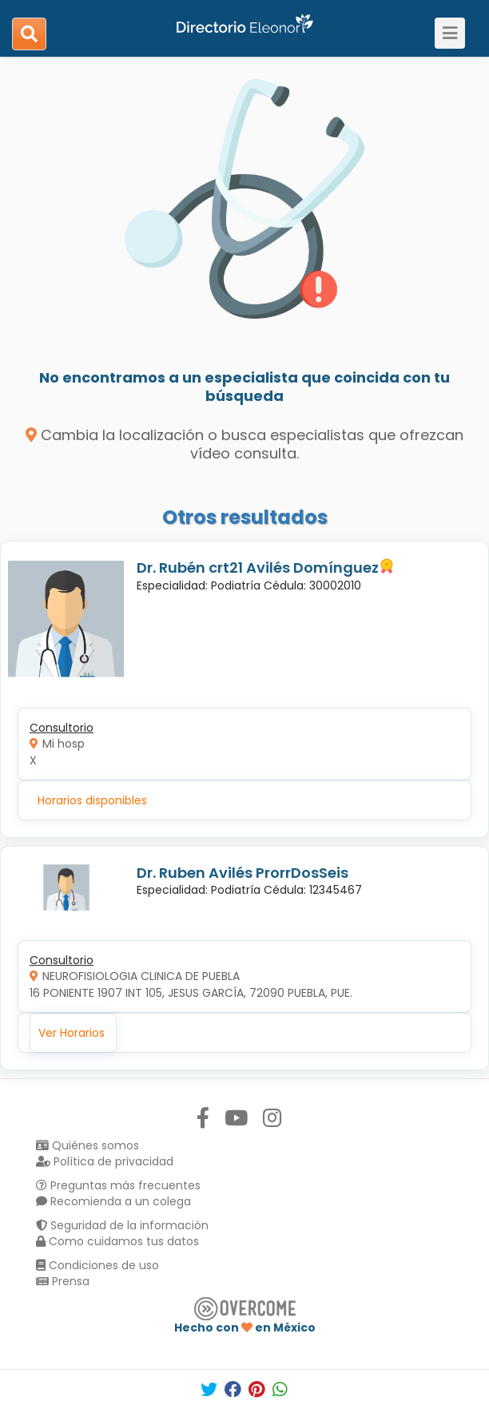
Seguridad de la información (122, 1225)
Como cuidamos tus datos (117, 1241)
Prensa (62, 1281)
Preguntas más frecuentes (118, 1185)
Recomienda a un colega (113, 1201)
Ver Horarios (71, 1033)
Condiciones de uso (97, 1265)
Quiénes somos (87, 1145)
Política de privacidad (104, 1161)
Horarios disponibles (92, 800)
